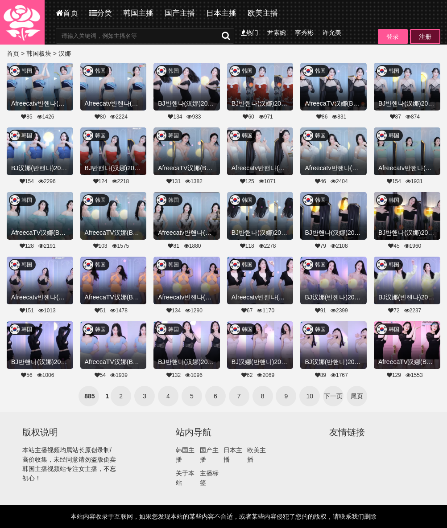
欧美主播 (263, 13)
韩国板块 (38, 53)
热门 (249, 32)
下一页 (333, 396)
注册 (425, 36)
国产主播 (180, 13)
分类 (100, 13)
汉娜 (64, 53)
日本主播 (221, 13)
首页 (67, 13)
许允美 (332, 32)
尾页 (357, 396)
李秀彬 (304, 32)
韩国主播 (138, 13)
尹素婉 (276, 32)
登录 (392, 36)
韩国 (26, 71)
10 (310, 396)
